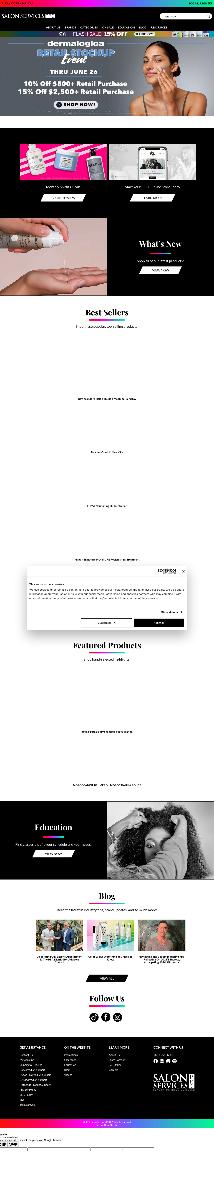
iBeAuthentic (111, 1124)
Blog (143, 27)
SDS (22, 1099)
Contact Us (26, 1054)
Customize (106, 622)
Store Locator (117, 1059)
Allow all (159, 622)
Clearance (70, 1059)
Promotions (71, 1054)
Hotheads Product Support (35, 1084)
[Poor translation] (13, 1144)
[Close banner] (183, 571)
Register (206, 3)
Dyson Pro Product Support (35, 1074)
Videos (68, 1074)
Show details (169, 612)
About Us (53, 27)
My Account (27, 1059)
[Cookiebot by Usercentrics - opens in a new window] (160, 571)
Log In (193, 3)
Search (209, 16)
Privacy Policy (28, 1089)
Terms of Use (27, 1104)
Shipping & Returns (31, 1064)
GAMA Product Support (33, 1079)
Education (126, 27)
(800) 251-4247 (163, 1054)
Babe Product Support (32, 1069)
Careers (113, 1069)
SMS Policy (26, 1094)
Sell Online (115, 1064)
